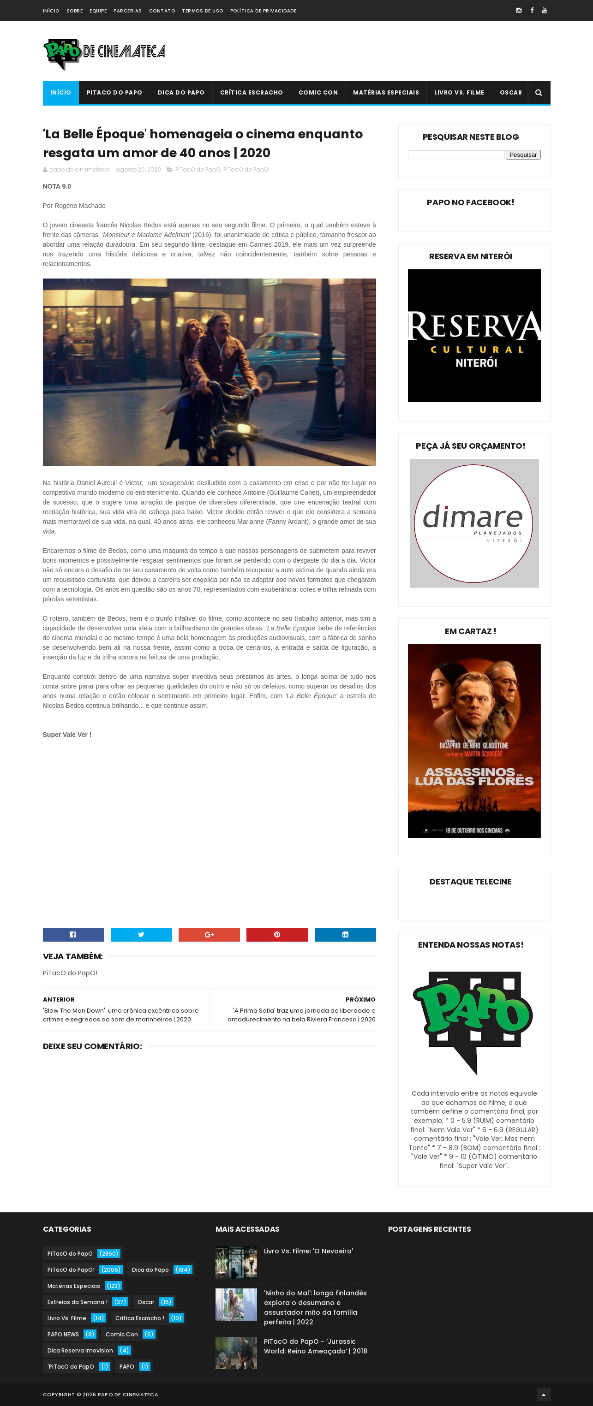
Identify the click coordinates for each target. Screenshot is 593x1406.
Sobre (74, 10)
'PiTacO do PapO (71, 1366)
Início (51, 10)
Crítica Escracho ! (139, 1318)
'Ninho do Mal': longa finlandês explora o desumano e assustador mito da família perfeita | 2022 (315, 1307)
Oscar (511, 92)
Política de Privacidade (263, 10)
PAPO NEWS (63, 1334)
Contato (162, 10)
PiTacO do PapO (115, 92)
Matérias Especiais (386, 92)
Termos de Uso (202, 10)
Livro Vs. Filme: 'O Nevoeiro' (308, 1251)
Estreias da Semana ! (78, 1302)
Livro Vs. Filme (459, 92)
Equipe (98, 10)
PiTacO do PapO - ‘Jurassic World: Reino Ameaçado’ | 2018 (315, 1346)
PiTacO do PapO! (246, 169)
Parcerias (128, 10)
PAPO (127, 1366)
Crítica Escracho (251, 92)
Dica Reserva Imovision (80, 1350)
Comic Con (318, 92)
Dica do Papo (181, 92)
